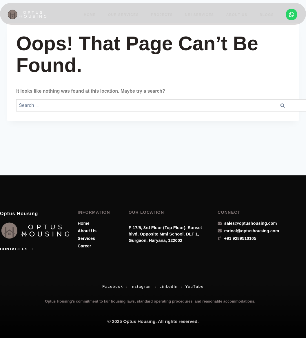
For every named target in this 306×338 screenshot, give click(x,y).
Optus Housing (23, 211)
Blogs (267, 14)
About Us (237, 14)
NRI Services (201, 14)
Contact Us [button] (17, 247)
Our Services (126, 14)
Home (93, 14)
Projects (164, 14)
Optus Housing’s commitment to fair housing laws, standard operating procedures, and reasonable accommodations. (150, 301)
